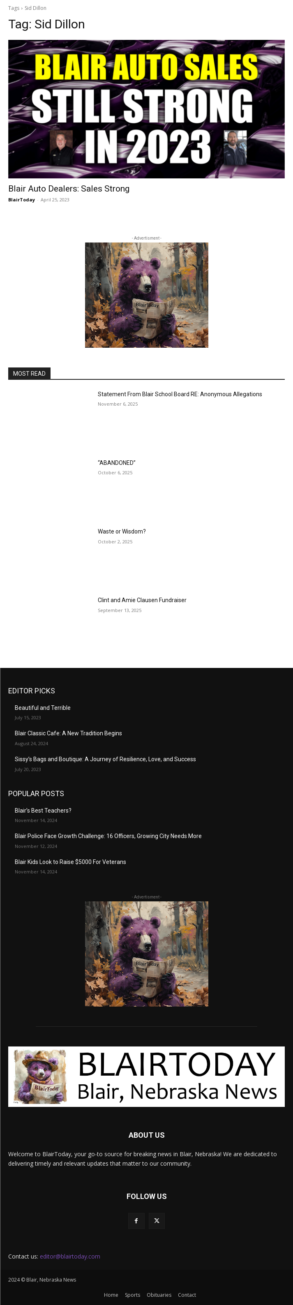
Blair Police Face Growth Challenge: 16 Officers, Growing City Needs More (108, 836)
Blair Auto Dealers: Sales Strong (68, 189)
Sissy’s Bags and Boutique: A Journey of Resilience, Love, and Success (105, 759)
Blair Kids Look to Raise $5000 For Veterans (70, 862)
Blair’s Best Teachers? (43, 810)
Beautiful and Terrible (43, 707)
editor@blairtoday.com (70, 1256)
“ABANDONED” (117, 463)
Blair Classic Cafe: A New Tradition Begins (68, 733)
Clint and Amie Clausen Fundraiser (142, 600)
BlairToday (21, 199)
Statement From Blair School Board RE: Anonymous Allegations (180, 394)
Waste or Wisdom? (122, 531)
